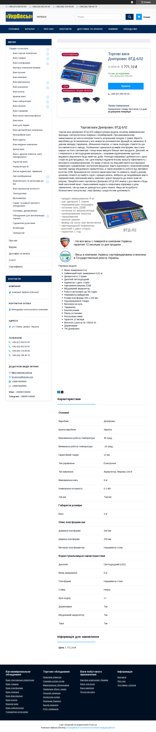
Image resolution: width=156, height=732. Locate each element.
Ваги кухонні (19, 72)
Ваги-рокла (18, 91)
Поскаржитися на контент (78, 728)
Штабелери (18, 228)
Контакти (65, 29)
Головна (14, 29)
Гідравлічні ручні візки (24, 223)
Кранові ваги (19, 96)
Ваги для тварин (21, 125)
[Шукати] (130, 17)
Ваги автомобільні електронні (28, 130)
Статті (12, 260)
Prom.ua (93, 725)
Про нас (49, 29)
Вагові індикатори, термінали (27, 171)
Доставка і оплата (126, 685)
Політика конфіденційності (103, 728)
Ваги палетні (19, 106)
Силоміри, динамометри (25, 211)
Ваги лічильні (12, 692)
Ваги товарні (19, 58)
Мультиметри (19, 198)
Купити (125, 86)
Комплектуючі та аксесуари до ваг (28, 182)
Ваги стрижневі (20, 111)
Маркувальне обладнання (56, 685)
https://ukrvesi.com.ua (22, 372)
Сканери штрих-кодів (53, 681)
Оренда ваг (130, 29)
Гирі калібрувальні (22, 176)
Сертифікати (15, 266)
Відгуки (13, 247)
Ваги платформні (21, 63)
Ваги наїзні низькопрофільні (27, 115)
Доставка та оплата (90, 29)
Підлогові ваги (20, 162)
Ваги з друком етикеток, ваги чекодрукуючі (27, 155)
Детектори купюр (51, 697)
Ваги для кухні (87, 684)
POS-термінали (50, 709)
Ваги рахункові (20, 87)
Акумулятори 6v (21, 166)
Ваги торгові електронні (25, 53)
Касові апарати (50, 705)
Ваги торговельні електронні (20, 680)
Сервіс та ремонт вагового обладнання (26, 204)
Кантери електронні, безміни (94, 680)
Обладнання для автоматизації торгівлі (29, 217)
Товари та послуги (18, 48)
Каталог (30, 29)
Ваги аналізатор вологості (26, 188)
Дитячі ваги (18, 149)
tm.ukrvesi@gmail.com (22, 377)
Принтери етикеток (52, 677)
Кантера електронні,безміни (26, 67)
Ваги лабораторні (22, 101)
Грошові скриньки (51, 693)
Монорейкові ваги (22, 135)
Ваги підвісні (19, 139)
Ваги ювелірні (20, 77)
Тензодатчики (19, 193)
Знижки (113, 29)
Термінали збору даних (54, 689)
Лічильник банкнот (52, 701)
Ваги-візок (18, 120)
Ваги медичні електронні (25, 144)
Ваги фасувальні (21, 82)
